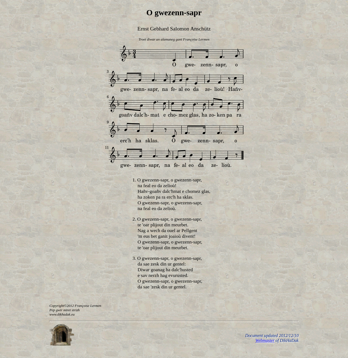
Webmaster (264, 340)
